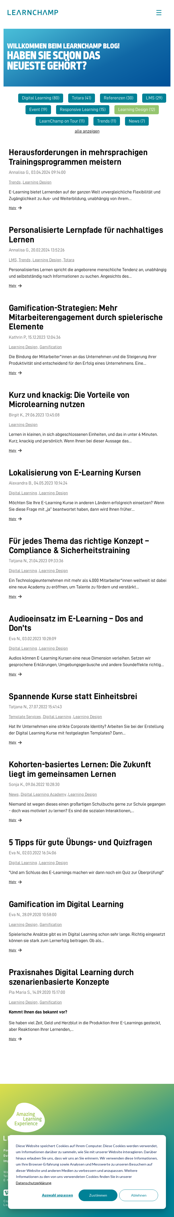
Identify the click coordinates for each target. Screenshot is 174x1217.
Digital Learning (40, 98)
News (137, 121)
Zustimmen (98, 1195)
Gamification (51, 347)
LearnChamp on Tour (62, 121)
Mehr (12, 208)
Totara (81, 98)
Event (38, 109)
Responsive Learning (83, 109)
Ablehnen (138, 1195)
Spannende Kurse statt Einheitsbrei (73, 696)
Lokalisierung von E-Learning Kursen (75, 472)
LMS (154, 98)
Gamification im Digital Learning (66, 904)
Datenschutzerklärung (33, 1183)
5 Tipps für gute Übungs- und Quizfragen (80, 842)
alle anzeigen (87, 131)
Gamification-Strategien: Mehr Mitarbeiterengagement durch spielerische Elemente (86, 317)
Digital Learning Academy (43, 794)
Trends (106, 121)
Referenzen (118, 98)
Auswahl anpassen (57, 1195)
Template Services (25, 717)
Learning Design (136, 109)
